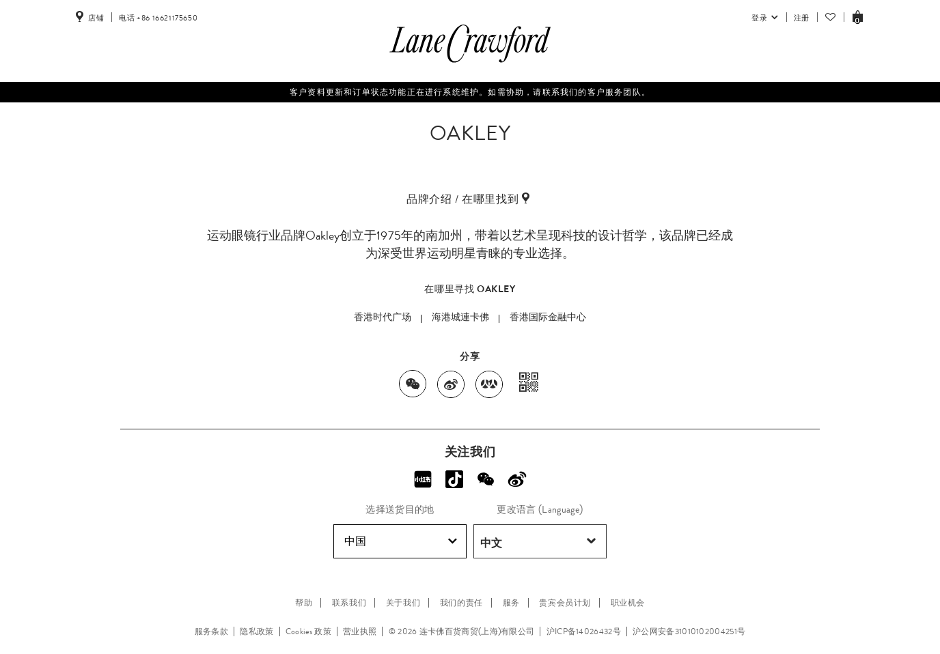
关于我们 (403, 603)
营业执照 (359, 631)
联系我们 (349, 603)
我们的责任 (461, 603)
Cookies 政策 (308, 631)
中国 (400, 541)
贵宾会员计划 (565, 603)
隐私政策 (256, 631)
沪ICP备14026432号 (584, 631)
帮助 (303, 603)
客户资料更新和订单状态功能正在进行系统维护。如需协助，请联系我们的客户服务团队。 (470, 92)
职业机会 (628, 603)
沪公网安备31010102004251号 (689, 631)
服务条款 (211, 631)
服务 (511, 603)
